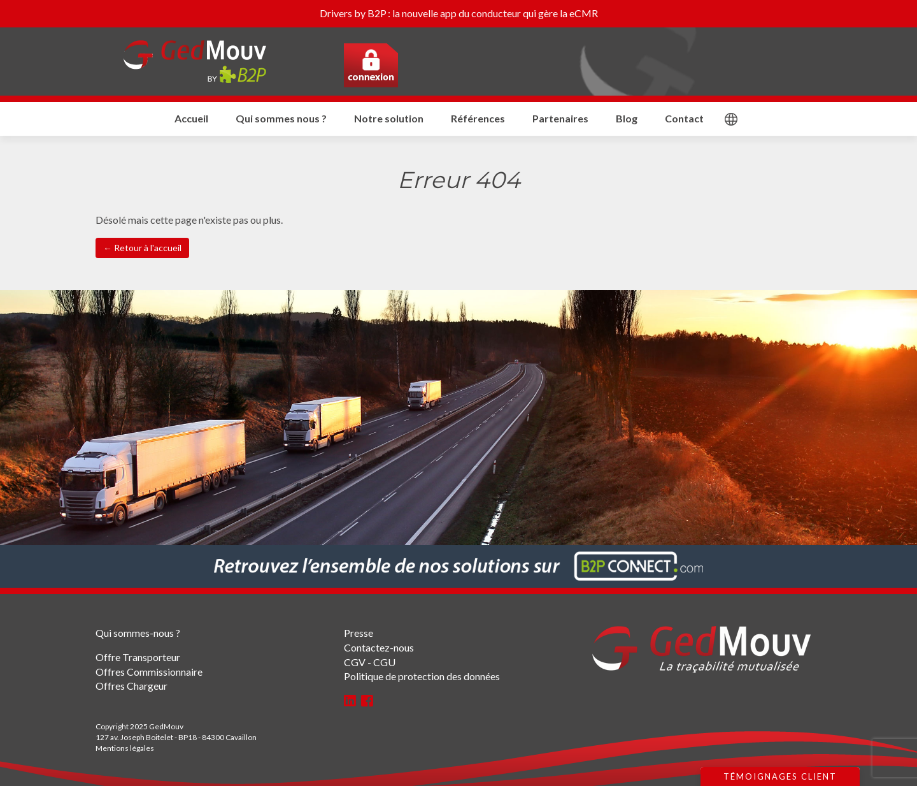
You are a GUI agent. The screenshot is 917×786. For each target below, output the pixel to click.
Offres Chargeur (131, 686)
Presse (358, 633)
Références (478, 118)
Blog (626, 118)
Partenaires (560, 118)
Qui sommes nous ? (281, 118)
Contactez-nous (379, 647)
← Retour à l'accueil (142, 247)
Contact (684, 118)
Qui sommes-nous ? (138, 633)
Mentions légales (125, 748)
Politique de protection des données (422, 676)
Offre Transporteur (138, 657)
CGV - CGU (369, 662)
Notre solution (388, 118)
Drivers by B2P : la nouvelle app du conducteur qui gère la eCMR (459, 13)
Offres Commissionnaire (149, 672)
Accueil (191, 118)
